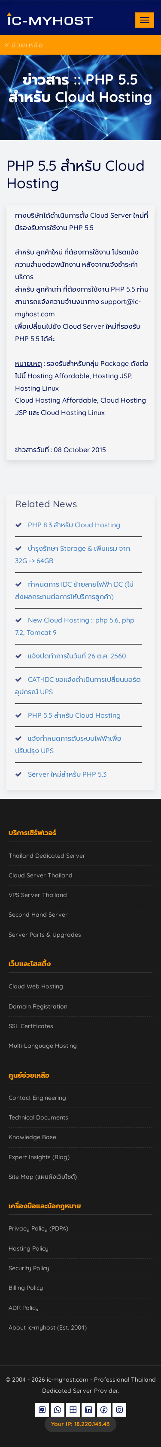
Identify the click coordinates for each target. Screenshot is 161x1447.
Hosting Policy (29, 1248)
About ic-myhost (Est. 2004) (48, 1327)
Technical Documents (38, 1117)
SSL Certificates (31, 1026)
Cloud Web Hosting (36, 986)
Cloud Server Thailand (41, 875)
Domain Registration (38, 1006)
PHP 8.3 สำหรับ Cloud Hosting (74, 531)
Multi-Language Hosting (43, 1045)
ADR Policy (24, 1308)
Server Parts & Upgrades (45, 934)
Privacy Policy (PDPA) (38, 1228)
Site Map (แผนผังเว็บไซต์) (43, 1177)
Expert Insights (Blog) (39, 1157)
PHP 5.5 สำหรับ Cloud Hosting (74, 721)
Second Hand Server (38, 914)
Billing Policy (26, 1288)
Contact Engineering (37, 1098)
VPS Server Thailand (38, 895)
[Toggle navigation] (144, 20)
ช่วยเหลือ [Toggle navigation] (23, 45)
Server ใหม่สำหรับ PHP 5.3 (67, 780)
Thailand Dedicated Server (47, 855)
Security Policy (29, 1268)
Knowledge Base (32, 1137)
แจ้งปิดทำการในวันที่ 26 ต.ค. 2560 (77, 662)
